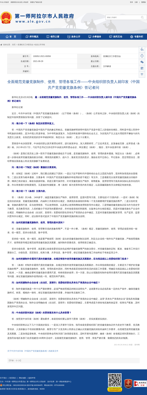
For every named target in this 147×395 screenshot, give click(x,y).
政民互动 (117, 36)
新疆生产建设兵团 (36, 2)
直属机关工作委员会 (25, 45)
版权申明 (31, 378)
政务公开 (75, 36)
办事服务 (96, 36)
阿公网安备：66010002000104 (15, 385)
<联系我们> (21, 389)
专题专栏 (138, 36)
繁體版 (143, 2)
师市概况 (34, 36)
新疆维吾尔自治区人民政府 (19, 2)
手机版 (142, 68)
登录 (131, 2)
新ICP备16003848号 (35, 385)
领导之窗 (54, 36)
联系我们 (12, 378)
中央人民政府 (4, 2)
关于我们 (3, 378)
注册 (136, 2)
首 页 (12, 36)
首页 (14, 45)
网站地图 (22, 378)
